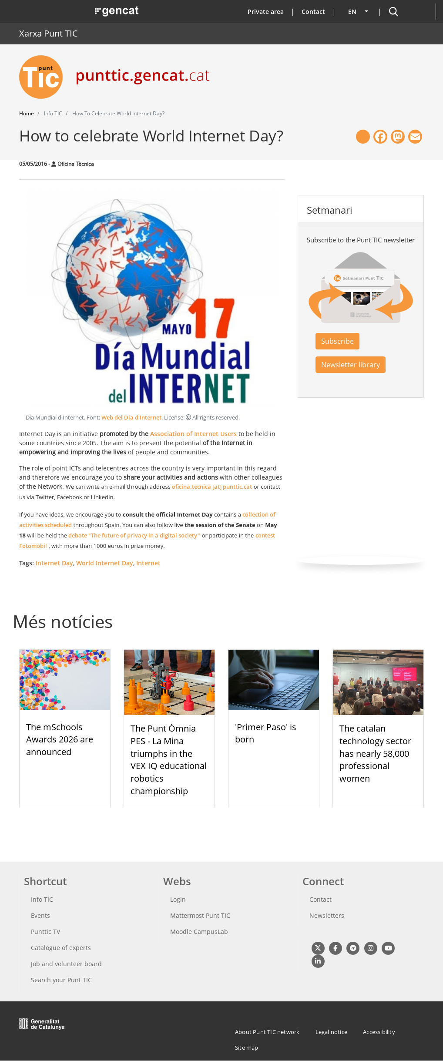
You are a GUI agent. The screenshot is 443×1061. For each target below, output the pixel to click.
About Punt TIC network (267, 1032)
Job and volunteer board (66, 964)
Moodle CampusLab (199, 931)
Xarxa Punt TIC (48, 33)
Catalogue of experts (61, 947)
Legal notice (331, 1032)
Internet (148, 563)
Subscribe (337, 341)
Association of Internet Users (193, 434)
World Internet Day (104, 563)
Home (26, 113)
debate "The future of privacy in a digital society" (134, 535)
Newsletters (326, 915)
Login (178, 899)
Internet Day (54, 563)
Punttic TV (45, 931)
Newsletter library (350, 364)
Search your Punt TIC (61, 980)
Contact (313, 11)
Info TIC (42, 899)
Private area (266, 11)
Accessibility (379, 1032)
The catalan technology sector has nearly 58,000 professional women (375, 753)
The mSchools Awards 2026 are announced (59, 739)
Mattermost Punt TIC (200, 915)
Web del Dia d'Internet (131, 417)
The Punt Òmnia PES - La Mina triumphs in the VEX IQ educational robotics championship (169, 759)
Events (40, 915)
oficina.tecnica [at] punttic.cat (212, 486)
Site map (246, 1047)
